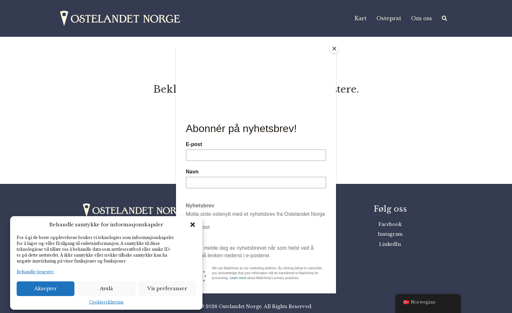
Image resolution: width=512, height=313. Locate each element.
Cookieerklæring (106, 302)
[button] (192, 224)
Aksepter (45, 288)
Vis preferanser (167, 288)
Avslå (106, 288)
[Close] (334, 48)
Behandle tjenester (35, 271)
